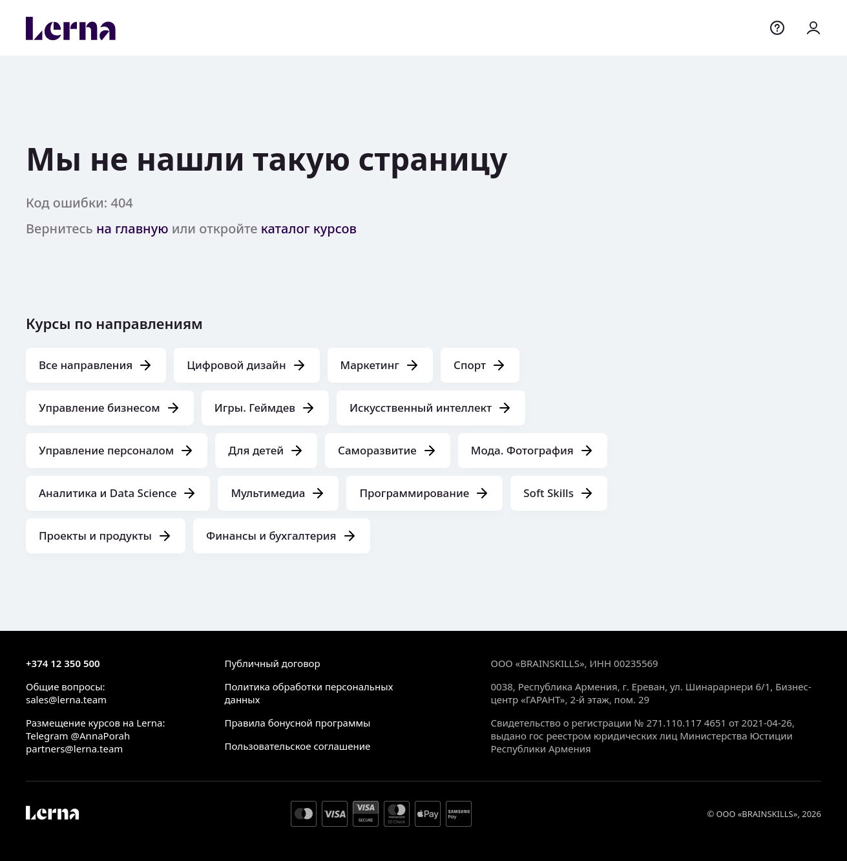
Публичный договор (272, 663)
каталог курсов (309, 228)
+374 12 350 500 (63, 663)
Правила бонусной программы (297, 722)
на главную (132, 228)
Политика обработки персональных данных (308, 693)
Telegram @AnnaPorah (78, 735)
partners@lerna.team (74, 748)
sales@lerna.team (66, 699)
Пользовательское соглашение (297, 745)
